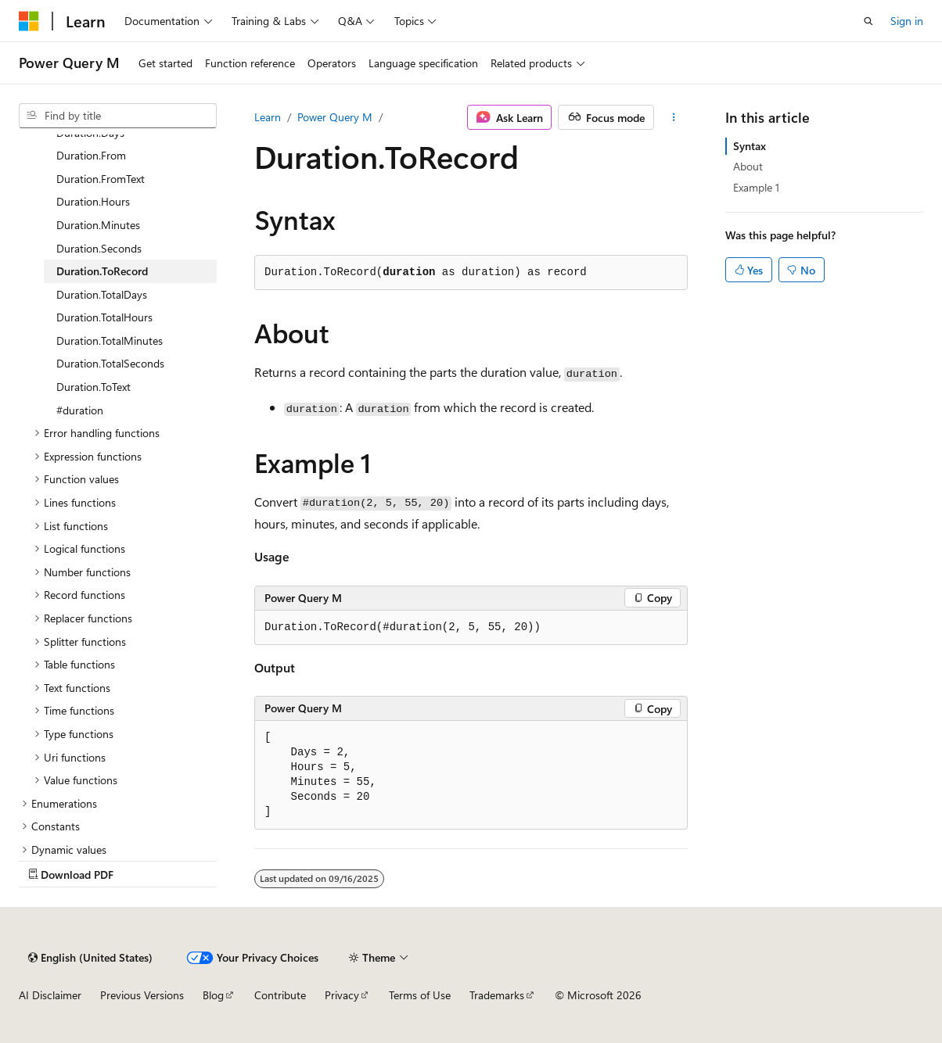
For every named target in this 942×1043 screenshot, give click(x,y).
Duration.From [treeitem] (91, 155)
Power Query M (334, 116)
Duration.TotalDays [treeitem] (101, 294)
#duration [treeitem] (79, 410)
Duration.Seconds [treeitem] (99, 248)
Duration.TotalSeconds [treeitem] (110, 363)
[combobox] (118, 115)
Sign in (906, 20)
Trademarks (496, 994)
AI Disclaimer (50, 994)
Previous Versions (142, 994)
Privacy (342, 994)
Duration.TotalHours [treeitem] (104, 317)
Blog (213, 994)
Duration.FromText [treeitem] (100, 178)
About (748, 166)
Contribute (280, 994)
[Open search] (868, 21)
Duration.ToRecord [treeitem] (102, 270)
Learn (267, 116)
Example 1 (756, 187)
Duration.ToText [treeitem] (93, 386)
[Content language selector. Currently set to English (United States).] (90, 957)
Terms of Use (420, 994)
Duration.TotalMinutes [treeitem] (109, 340)
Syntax (749, 145)
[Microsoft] (29, 21)
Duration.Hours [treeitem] (93, 201)
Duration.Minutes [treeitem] (98, 224)
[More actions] (674, 117)
